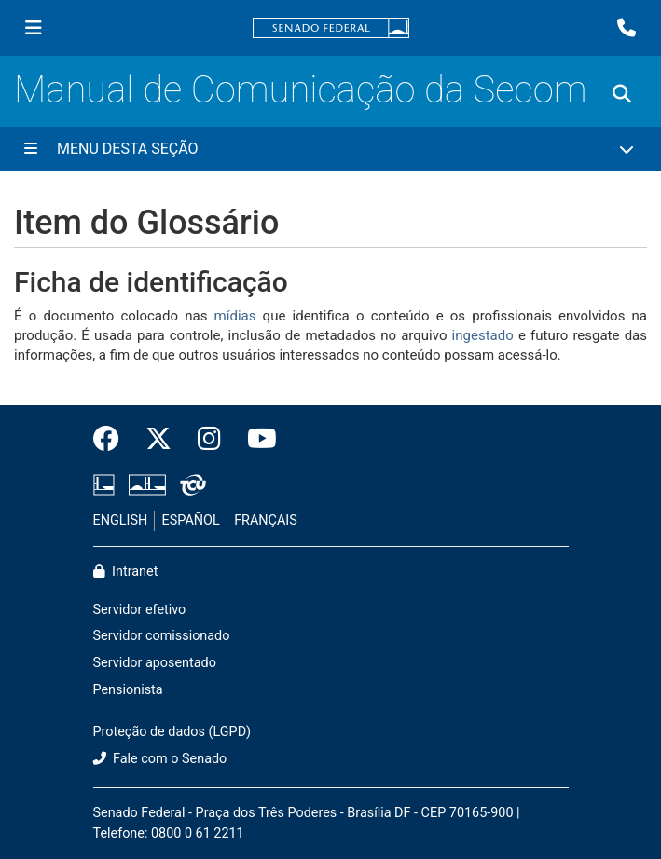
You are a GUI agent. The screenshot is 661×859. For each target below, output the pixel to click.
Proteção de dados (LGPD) (172, 732)
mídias (235, 315)
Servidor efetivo (139, 610)
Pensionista (128, 690)
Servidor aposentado (154, 663)
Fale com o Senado (160, 759)
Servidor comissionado (161, 636)
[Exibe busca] (622, 94)
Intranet (125, 571)
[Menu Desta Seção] (330, 149)
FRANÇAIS (265, 520)
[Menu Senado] (33, 28)
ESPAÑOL (191, 520)
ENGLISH (120, 520)
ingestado (485, 335)
